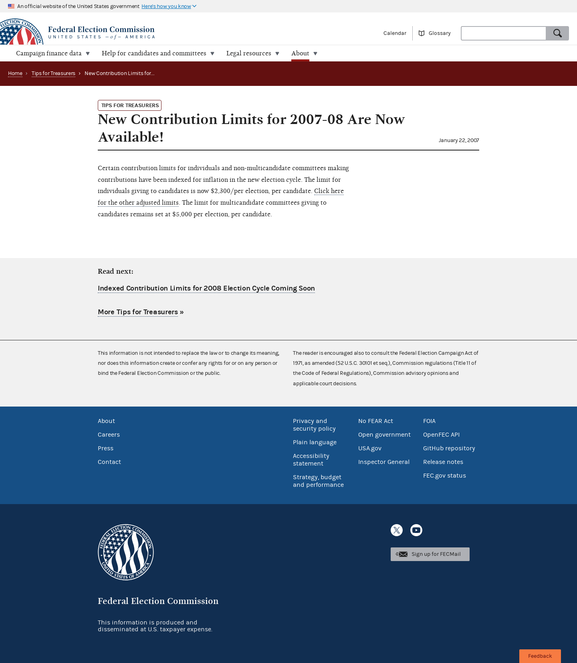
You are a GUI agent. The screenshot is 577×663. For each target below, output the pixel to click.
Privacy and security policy (314, 424)
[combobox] (504, 33)
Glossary (440, 33)
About (106, 421)
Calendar (394, 33)
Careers (109, 434)
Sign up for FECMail (436, 554)
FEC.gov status (444, 475)
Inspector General (384, 462)
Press (105, 448)
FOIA (429, 421)
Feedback (540, 656)
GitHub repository (449, 448)
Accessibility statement (311, 459)
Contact (109, 462)
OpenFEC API (441, 434)
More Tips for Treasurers (138, 312)
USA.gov (369, 448)
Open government (384, 434)
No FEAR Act (375, 421)
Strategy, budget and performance (318, 481)
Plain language (315, 442)
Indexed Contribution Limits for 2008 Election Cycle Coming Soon (206, 288)
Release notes (443, 462)
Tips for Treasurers (53, 73)
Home (15, 73)
